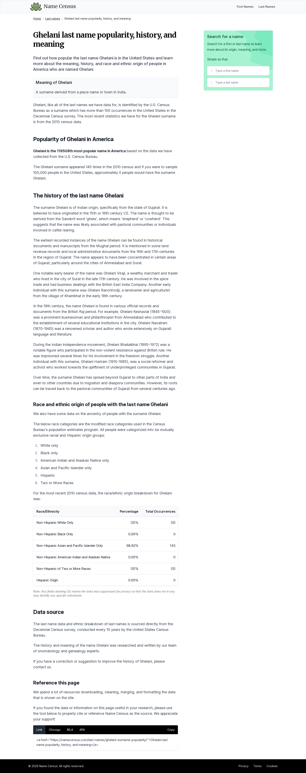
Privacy (244, 766)
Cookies (272, 766)
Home (37, 18)
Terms (257, 766)
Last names (52, 18)
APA (82, 729)
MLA (70, 729)
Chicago (55, 729)
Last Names (266, 6)
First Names (245, 6)
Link (39, 729)
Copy (171, 729)
